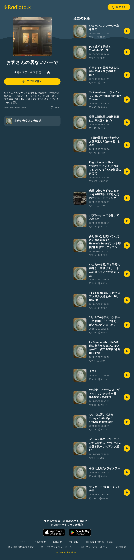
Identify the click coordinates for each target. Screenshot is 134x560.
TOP (22, 542)
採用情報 (73, 542)
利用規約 (121, 547)
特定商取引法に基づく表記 (99, 542)
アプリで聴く (32, 81)
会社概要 (57, 542)
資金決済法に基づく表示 (21, 547)
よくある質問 (39, 542)
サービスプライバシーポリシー (57, 547)
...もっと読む (10, 102)
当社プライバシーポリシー (95, 547)
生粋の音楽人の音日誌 (27, 72)
